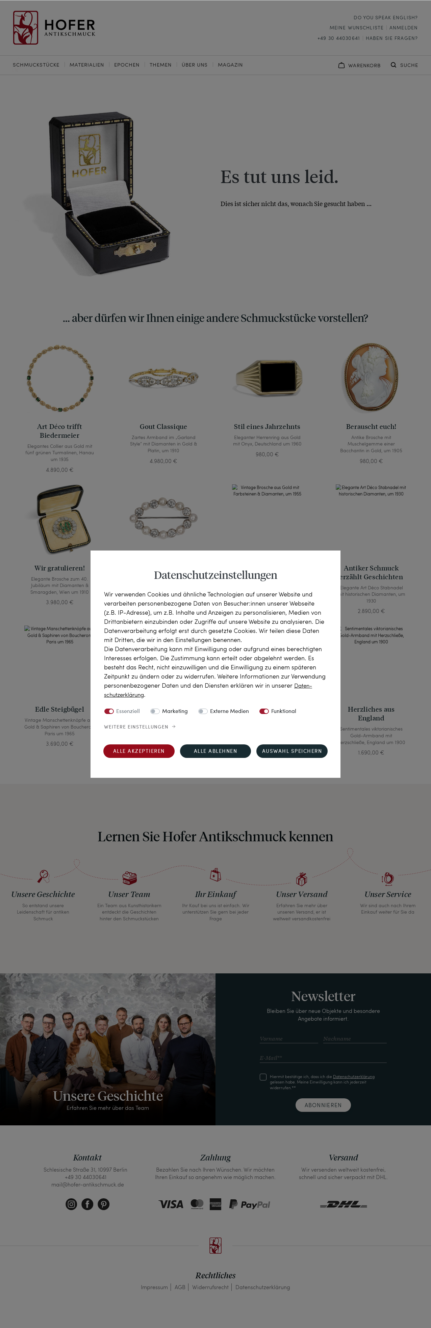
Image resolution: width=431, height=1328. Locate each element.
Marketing (175, 711)
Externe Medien (229, 711)
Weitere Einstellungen (136, 726)
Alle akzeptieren (139, 751)
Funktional (283, 711)
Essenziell (128, 711)
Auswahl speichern (292, 751)
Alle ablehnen (215, 751)
